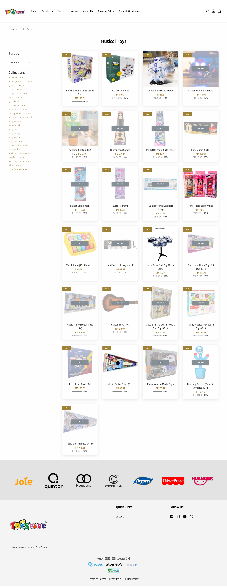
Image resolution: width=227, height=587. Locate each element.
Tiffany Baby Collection (20, 114)
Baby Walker (15, 150)
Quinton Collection (17, 86)
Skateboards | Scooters (20, 162)
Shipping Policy (106, 11)
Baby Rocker (15, 138)
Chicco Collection (17, 106)
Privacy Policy (115, 580)
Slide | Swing (15, 166)
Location (73, 11)
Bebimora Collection (18, 110)
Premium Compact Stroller (21, 118)
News (60, 11)
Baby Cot (13, 130)
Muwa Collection (16, 98)
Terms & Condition (128, 11)
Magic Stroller (15, 126)
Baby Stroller (15, 122)
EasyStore (41, 548)
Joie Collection (16, 78)
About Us (88, 11)
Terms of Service (98, 580)
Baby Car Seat (16, 142)
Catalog (47, 11)
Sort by (14, 54)
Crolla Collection (16, 90)
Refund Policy (131, 580)
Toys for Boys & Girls (19, 170)
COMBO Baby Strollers (19, 146)
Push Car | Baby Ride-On (20, 154)
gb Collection (15, 102)
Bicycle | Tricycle (16, 158)
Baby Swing (14, 134)
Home (33, 11)
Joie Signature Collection (21, 82)
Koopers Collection (18, 94)
